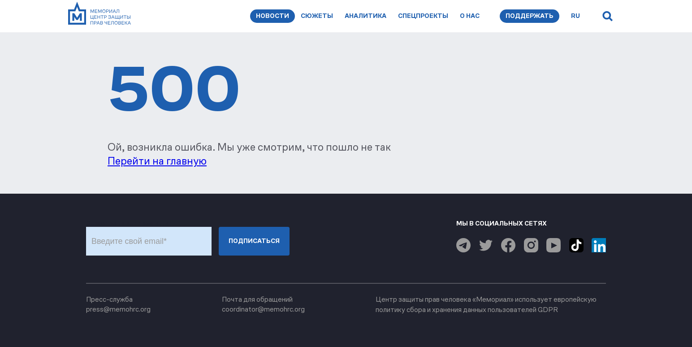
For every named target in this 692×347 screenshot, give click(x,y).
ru (575, 16)
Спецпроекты (423, 16)
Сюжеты (317, 16)
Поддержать (530, 16)
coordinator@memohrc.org (263, 309)
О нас (470, 16)
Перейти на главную (157, 161)
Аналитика (365, 16)
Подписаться (254, 241)
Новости (272, 16)
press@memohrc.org (118, 309)
